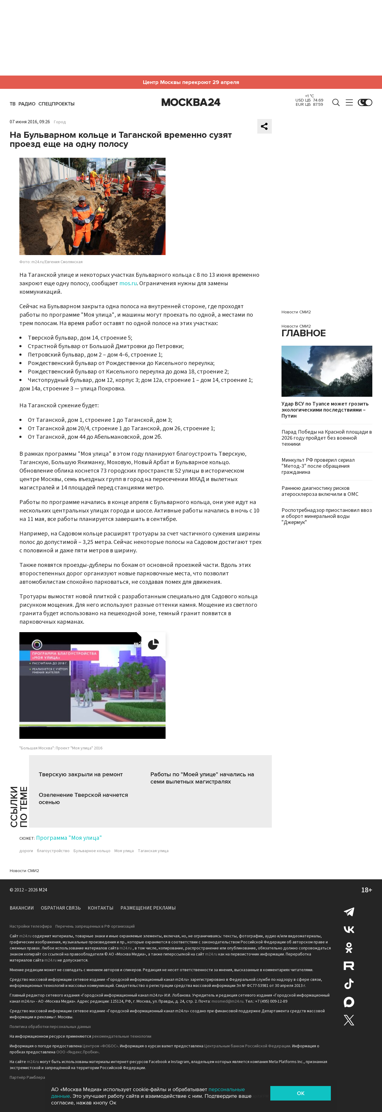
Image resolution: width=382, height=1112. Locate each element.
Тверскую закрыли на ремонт (81, 774)
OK (301, 1093)
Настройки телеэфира (31, 926)
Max (349, 1002)
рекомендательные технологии (121, 1036)
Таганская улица (153, 851)
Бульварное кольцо (92, 851)
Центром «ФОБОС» (100, 1046)
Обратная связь (61, 908)
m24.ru (25, 936)
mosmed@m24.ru (227, 1001)
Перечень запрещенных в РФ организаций (95, 926)
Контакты (101, 908)
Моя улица (124, 851)
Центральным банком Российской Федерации (247, 1046)
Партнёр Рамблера (27, 1078)
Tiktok (349, 984)
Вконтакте (349, 929)
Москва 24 (191, 102)
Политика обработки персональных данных (50, 1027)
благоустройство (53, 851)
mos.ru (128, 283)
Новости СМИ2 (24, 870)
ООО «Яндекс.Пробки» (77, 1052)
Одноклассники (349, 948)
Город (60, 122)
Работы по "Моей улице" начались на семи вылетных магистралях (202, 778)
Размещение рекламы (148, 908)
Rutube (349, 966)
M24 (43, 890)
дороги (26, 851)
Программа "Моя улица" (69, 838)
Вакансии (22, 908)
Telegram (349, 911)
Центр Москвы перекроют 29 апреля (191, 82)
